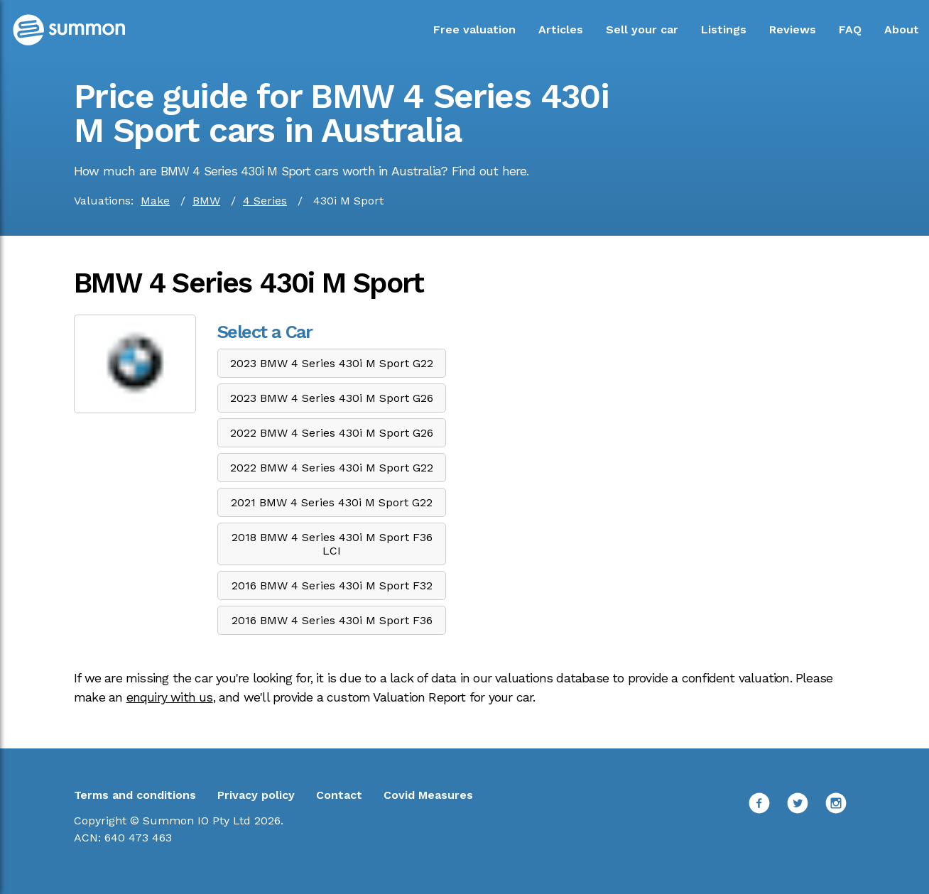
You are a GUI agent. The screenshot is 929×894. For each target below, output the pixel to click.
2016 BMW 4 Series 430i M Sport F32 (332, 585)
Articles (560, 29)
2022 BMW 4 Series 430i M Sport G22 (331, 467)
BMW (206, 200)
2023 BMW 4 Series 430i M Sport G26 (331, 398)
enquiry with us (169, 697)
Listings (723, 29)
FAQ (850, 29)
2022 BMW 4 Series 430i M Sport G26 (331, 433)
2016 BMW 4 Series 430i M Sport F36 (332, 620)
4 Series (265, 200)
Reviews (792, 29)
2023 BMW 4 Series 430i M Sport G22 (331, 363)
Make (155, 200)
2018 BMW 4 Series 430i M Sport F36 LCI (332, 543)
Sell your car (642, 29)
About (901, 29)
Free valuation (474, 29)
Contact (339, 795)
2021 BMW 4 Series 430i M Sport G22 (332, 502)
